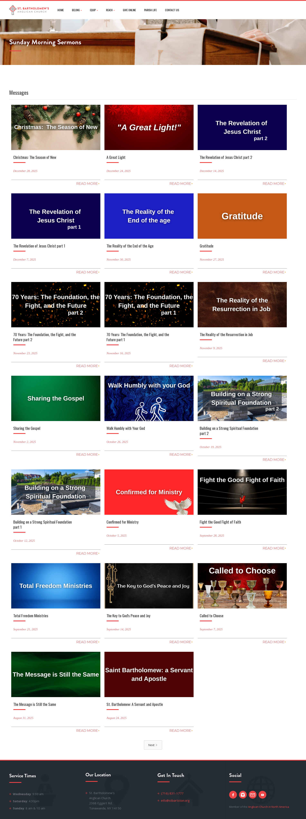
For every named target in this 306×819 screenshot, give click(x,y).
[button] (77, 10)
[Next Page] (153, 745)
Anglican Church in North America (268, 807)
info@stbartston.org (175, 800)
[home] (29, 10)
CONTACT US (172, 10)
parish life (150, 10)
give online (129, 10)
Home (60, 10)
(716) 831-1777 (172, 793)
